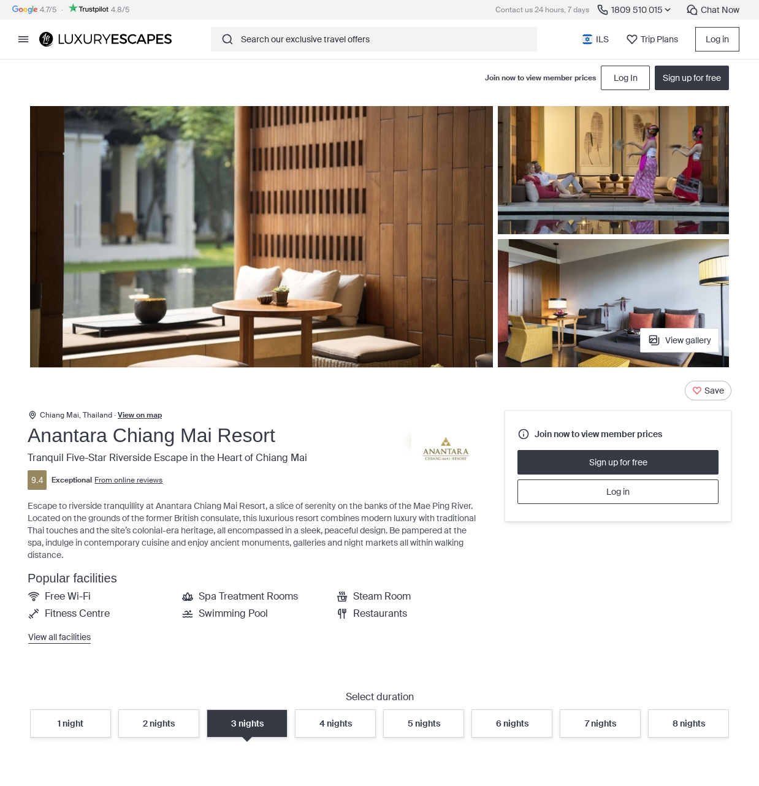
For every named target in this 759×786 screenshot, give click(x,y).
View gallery (679, 340)
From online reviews (128, 480)
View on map (140, 415)
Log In (626, 77)
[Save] (708, 390)
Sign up (692, 78)
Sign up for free (618, 462)
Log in (717, 39)
